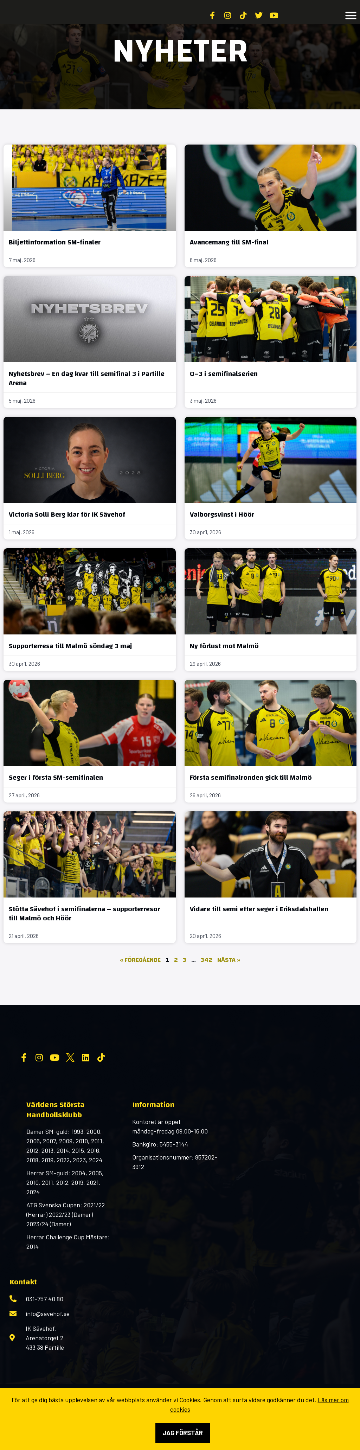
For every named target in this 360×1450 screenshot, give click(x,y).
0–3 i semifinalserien (224, 390)
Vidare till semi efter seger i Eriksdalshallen (259, 926)
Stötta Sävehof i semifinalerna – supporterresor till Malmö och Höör (84, 931)
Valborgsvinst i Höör (222, 531)
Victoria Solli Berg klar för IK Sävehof (67, 531)
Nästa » (228, 977)
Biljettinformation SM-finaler (55, 259)
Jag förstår (182, 1433)
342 (206, 977)
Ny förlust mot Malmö (224, 663)
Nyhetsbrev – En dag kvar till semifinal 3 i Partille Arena (87, 395)
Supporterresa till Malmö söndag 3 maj (70, 663)
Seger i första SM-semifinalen (56, 794)
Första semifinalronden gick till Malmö (251, 794)
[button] (351, 24)
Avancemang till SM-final (229, 259)
